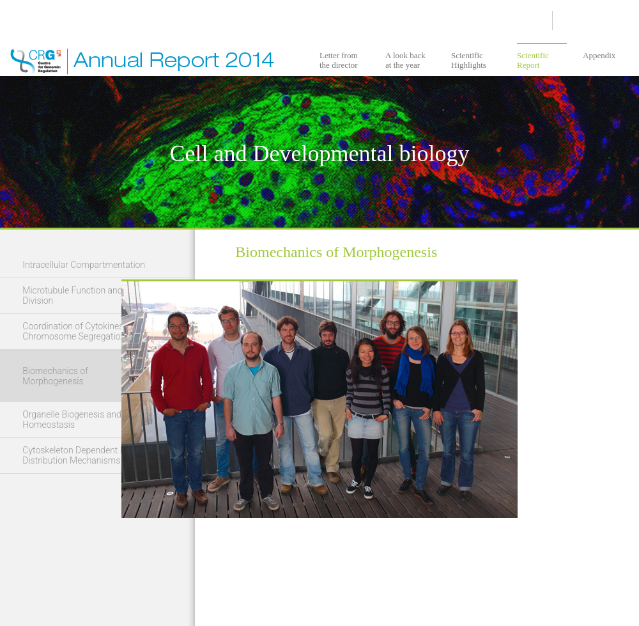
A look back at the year (405, 60)
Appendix (599, 55)
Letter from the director (339, 60)
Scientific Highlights (468, 60)
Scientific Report (533, 60)
